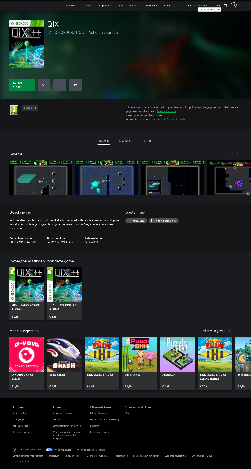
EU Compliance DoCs (202, 455)
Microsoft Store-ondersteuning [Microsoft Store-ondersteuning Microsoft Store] (104, 419)
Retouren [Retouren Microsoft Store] (94, 425)
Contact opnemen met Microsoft (28, 455)
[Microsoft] (26, 5)
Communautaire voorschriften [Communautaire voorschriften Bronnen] (67, 425)
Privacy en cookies (73, 455)
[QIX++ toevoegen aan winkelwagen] (59, 85)
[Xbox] (52, 5)
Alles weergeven (214, 331)
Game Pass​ (70, 5)
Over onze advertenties (176, 455)
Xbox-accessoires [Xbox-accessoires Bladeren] (21, 432)
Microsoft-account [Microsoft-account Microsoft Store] (98, 413)
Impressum (54, 455)
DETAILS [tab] (104, 141)
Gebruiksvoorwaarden (97, 455)
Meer (167, 5)
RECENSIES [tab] (125, 141)
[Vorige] (230, 154)
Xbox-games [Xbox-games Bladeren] (18, 419)
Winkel (132, 5)
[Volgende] (238, 154)
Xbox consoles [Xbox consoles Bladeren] (19, 413)
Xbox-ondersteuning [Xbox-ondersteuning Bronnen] (62, 413)
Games (88, 5)
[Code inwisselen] (75, 85)
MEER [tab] (147, 141)
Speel (121, 5)
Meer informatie (166, 111)
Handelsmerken (120, 455)
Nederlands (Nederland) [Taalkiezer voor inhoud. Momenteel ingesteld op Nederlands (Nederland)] (29, 449)
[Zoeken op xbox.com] (217, 5)
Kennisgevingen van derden (146, 455)
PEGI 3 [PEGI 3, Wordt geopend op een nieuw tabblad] (30, 108)
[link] (26, 293)
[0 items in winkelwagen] (225, 5)
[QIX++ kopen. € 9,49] (22, 85)
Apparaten (105, 5)
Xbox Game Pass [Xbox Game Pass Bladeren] (20, 425)
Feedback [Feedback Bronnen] (57, 419)
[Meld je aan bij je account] (233, 5)
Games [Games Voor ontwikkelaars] (129, 413)
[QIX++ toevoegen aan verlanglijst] (44, 85)
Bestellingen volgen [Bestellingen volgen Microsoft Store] (99, 432)
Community (150, 5)
